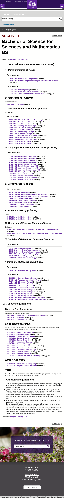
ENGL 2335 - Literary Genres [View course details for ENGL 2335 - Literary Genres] (19, 172)
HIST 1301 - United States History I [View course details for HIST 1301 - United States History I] (19, 217)
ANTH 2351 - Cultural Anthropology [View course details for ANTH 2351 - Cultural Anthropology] (21, 248)
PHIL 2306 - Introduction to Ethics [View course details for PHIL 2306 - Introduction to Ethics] (21, 180)
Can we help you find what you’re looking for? (32, 440)
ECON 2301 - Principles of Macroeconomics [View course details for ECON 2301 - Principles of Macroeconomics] (24, 250)
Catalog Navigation (10, 30)
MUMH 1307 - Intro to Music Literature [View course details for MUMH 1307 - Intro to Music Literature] (22, 200)
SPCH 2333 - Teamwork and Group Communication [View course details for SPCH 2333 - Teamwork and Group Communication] (27, 94)
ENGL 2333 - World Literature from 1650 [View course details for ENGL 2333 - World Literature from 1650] (23, 162)
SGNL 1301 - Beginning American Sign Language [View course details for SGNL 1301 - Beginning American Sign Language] (26, 297)
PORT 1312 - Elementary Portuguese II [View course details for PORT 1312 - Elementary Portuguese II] (22, 292)
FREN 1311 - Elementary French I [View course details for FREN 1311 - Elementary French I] (21, 282)
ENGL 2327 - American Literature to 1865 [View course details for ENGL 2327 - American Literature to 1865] (23, 168)
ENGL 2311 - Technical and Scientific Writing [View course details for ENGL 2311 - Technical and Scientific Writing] (25, 280)
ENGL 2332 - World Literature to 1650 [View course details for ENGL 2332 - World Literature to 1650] (22, 160)
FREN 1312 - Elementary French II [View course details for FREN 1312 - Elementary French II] (21, 284)
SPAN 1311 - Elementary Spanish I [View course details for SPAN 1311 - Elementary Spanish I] (21, 294)
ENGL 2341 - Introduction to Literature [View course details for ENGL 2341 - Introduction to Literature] (22, 156)
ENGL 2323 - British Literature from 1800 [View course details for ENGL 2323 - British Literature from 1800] (23, 166)
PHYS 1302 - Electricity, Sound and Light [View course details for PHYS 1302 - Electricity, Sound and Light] (23, 139)
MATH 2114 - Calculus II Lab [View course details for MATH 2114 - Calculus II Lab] (17, 320)
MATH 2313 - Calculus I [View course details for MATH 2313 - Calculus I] (15, 104)
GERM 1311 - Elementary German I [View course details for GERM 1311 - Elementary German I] (21, 286)
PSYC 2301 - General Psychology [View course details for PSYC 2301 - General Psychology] (21, 256)
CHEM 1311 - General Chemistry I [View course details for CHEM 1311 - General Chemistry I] (21, 128)
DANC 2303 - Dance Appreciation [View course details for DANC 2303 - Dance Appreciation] (20, 198)
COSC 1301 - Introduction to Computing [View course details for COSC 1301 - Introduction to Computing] (21, 364)
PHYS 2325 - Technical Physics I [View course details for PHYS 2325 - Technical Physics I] (20, 141)
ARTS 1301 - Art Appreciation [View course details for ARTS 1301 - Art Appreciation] (19, 192)
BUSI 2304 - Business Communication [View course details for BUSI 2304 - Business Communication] (22, 278)
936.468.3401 (32, 474)
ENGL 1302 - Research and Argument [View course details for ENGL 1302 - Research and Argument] (22, 271)
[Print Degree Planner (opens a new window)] (53, 35)
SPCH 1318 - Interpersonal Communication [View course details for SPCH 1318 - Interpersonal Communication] (24, 92)
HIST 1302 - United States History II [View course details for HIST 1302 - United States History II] (19, 219)
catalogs (5, 497)
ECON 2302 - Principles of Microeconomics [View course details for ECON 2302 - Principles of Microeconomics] (24, 252)
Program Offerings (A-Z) (19, 59)
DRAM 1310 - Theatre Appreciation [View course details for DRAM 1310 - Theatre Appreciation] (21, 204)
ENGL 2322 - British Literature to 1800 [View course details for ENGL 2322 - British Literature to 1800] (22, 164)
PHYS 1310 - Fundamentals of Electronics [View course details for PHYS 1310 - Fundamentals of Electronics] (24, 135)
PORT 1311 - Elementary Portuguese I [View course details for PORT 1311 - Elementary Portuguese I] (22, 290)
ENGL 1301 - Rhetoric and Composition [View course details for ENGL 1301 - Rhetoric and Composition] (23, 79)
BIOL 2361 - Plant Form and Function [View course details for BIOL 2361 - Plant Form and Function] (22, 122)
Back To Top (32, 487)
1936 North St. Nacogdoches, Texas (32, 478)
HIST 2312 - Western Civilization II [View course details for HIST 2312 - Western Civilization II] (21, 176)
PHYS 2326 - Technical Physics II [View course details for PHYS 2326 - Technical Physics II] (20, 143)
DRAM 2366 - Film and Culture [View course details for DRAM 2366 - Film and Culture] (19, 206)
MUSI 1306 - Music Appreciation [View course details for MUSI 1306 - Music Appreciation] (20, 202)
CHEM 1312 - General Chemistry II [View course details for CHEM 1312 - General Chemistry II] (21, 130)
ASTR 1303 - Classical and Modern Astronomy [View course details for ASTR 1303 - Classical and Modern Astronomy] (25, 120)
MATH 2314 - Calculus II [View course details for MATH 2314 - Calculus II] (15, 318)
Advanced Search (8, 25)
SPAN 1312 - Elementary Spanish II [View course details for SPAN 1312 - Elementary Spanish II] (21, 296)
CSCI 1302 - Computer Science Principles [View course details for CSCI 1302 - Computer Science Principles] (22, 366)
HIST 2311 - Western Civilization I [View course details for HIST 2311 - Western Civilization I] (21, 174)
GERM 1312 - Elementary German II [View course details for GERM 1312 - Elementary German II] (21, 288)
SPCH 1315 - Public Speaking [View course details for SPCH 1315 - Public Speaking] (19, 90)
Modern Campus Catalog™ (54, 497)
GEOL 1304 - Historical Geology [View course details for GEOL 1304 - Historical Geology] (20, 134)
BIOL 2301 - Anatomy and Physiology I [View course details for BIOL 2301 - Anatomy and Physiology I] (22, 126)
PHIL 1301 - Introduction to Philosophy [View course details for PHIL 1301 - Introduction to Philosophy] (23, 178)
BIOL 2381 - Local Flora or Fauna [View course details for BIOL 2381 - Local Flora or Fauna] (20, 124)
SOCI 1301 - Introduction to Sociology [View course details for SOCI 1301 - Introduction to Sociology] (22, 258)
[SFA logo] (32, 469)
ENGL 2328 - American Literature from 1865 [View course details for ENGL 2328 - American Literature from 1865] (24, 170)
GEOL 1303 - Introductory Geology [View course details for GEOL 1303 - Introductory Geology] (21, 132)
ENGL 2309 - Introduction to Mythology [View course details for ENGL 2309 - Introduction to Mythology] (23, 158)
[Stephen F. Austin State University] (17, 2)
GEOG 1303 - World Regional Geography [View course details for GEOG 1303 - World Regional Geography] (23, 254)
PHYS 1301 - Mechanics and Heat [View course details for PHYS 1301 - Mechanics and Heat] (21, 137)
